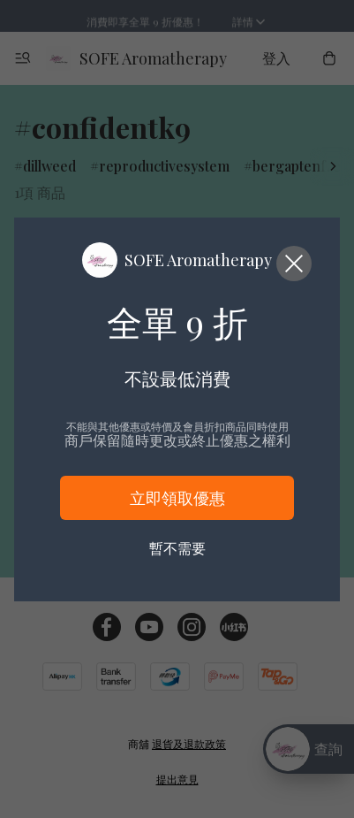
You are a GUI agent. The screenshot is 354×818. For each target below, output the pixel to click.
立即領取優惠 (177, 497)
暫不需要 (177, 548)
